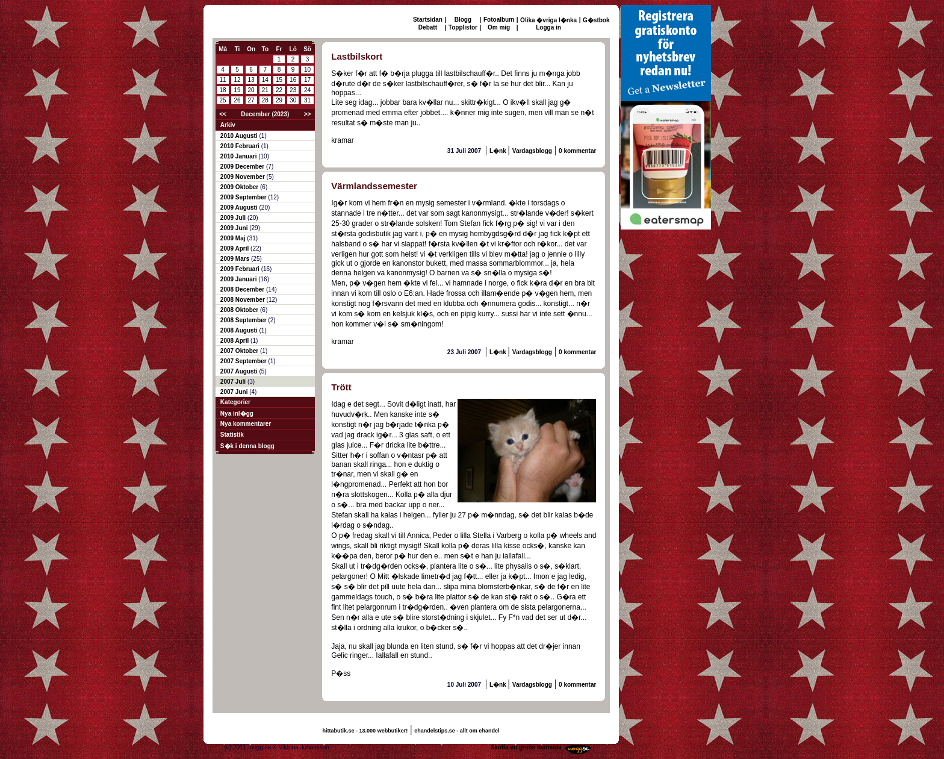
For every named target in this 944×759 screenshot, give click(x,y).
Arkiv (227, 125)
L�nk (498, 151)
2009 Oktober (240, 187)
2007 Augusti (239, 371)
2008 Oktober (240, 310)
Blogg (463, 19)
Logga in (548, 27)
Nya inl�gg (236, 413)
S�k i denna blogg (247, 446)
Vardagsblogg (532, 151)
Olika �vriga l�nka (548, 20)
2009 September (244, 197)
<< (222, 114)
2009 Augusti (239, 207)
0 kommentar (577, 151)
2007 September (244, 361)
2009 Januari (239, 279)
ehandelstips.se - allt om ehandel (456, 731)
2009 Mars (235, 258)
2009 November (243, 176)
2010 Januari (239, 156)
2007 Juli (233, 381)
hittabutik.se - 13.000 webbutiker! (365, 731)
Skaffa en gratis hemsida (526, 747)
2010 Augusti (239, 136)
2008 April (235, 340)
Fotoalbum (498, 19)
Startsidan (427, 19)
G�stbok (596, 20)
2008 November (243, 299)
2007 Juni (234, 392)
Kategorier (235, 402)
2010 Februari (240, 146)
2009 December (243, 166)
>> (307, 114)
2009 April (235, 248)
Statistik (232, 434)
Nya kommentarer (245, 423)
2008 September (244, 320)
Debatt (427, 27)
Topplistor (463, 27)
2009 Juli (233, 217)
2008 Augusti (239, 330)
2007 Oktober (240, 351)
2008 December (243, 289)
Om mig (499, 27)
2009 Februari (240, 269)
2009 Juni (234, 228)
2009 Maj (233, 238)
